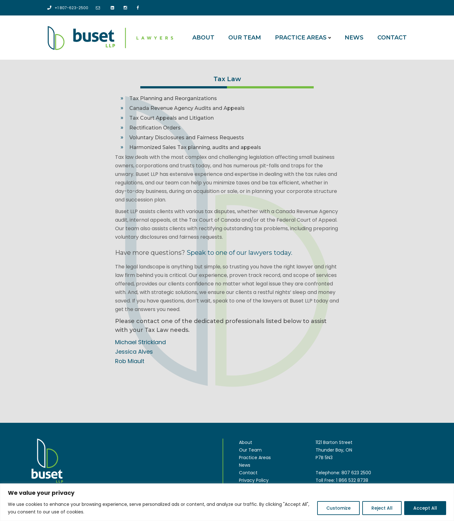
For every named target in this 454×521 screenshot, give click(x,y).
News (354, 37)
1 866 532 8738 (352, 480)
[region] (227, 502)
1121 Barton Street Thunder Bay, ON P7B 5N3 (334, 449)
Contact (392, 37)
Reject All (382, 508)
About (203, 37)
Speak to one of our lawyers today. (239, 252)
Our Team (244, 37)
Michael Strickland (140, 342)
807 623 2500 (356, 472)
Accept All (425, 508)
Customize (338, 508)
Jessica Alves (134, 351)
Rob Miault (129, 361)
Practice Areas (301, 37)
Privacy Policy (254, 480)
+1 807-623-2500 (69, 7)
